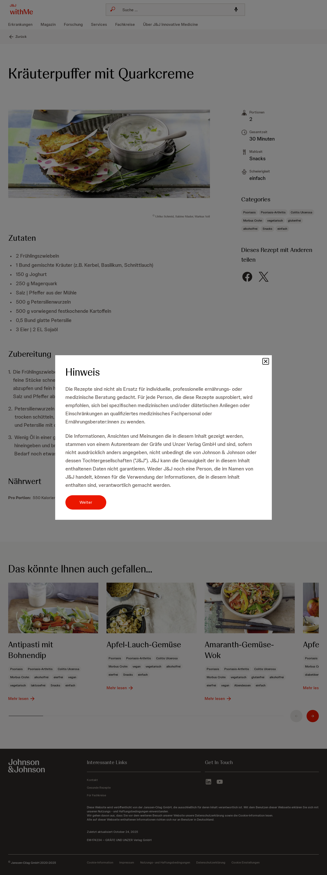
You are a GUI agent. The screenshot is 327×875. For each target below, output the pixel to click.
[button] (266, 361)
